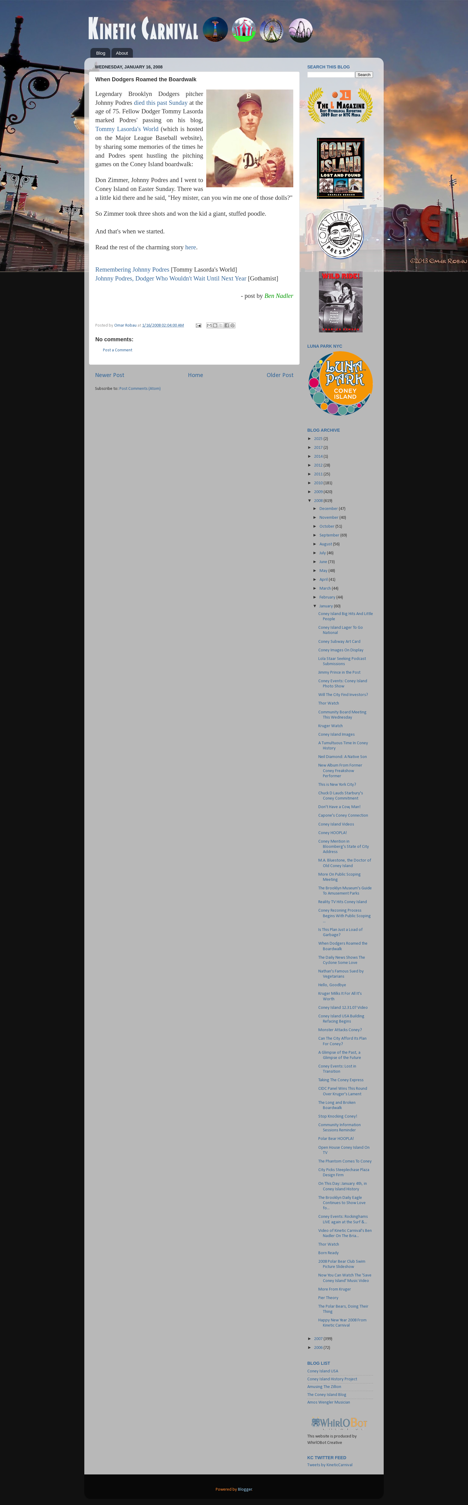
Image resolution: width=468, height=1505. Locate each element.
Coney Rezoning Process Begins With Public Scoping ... (344, 916)
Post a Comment (117, 350)
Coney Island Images (336, 734)
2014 (319, 456)
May (324, 571)
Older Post (280, 375)
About (122, 53)
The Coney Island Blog (326, 1395)
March (326, 588)
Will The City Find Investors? (343, 695)
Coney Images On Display (341, 650)
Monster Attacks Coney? (340, 1030)
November (329, 517)
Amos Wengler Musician (328, 1402)
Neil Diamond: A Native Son (342, 757)
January (327, 606)
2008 (319, 501)
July (323, 553)
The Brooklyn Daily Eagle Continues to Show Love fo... (342, 1203)
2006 (319, 1348)
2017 (319, 447)
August (326, 544)
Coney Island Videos (336, 824)
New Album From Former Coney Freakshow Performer (340, 770)
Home (195, 375)
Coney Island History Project (332, 1379)
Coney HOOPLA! (332, 833)
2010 (319, 483)
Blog (100, 53)
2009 (319, 492)
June (324, 562)
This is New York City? (337, 784)
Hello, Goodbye (332, 985)
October (327, 526)
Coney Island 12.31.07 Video (343, 1007)
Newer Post (109, 375)
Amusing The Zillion (324, 1387)
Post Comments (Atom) (140, 388)
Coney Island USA (322, 1371)
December (329, 509)
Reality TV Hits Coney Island (342, 902)
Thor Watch (328, 703)
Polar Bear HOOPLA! (336, 1139)
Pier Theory (328, 1298)
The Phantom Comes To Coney (345, 1161)
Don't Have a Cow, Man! (339, 807)
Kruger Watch (330, 726)
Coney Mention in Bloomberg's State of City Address (343, 847)
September (330, 535)
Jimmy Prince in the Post (339, 672)
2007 (319, 1339)
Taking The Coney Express (341, 1080)
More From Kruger (334, 1289)
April (324, 579)
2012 (319, 465)
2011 (319, 474)
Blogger (245, 1489)
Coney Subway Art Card (339, 641)
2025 (319, 439)
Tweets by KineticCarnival (330, 1465)
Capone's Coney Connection (343, 815)
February (328, 597)
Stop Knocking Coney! (337, 1116)
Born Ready (328, 1253)
